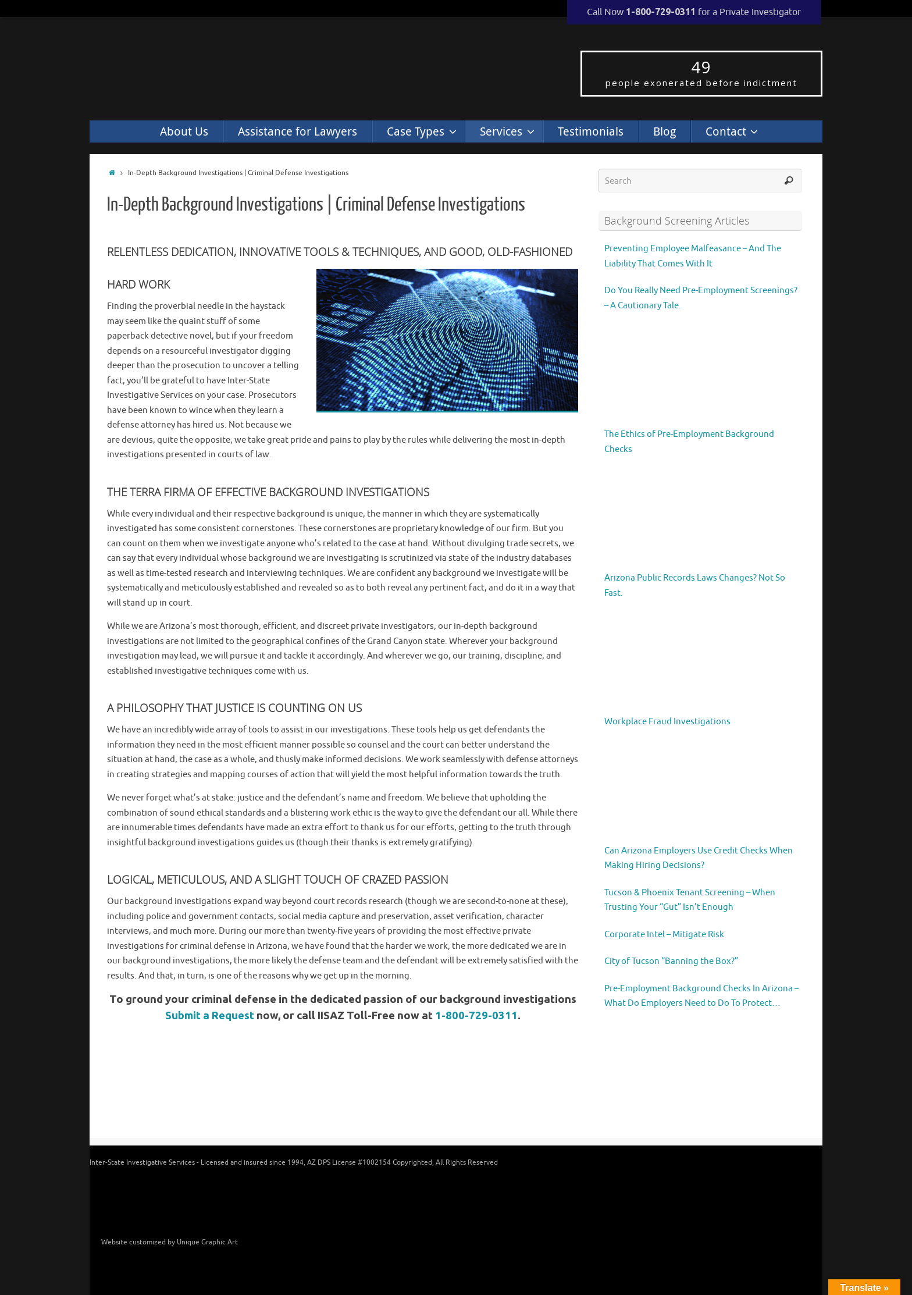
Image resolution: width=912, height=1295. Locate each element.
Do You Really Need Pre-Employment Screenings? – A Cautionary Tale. (700, 298)
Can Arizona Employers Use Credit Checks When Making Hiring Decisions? (698, 858)
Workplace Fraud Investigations (667, 721)
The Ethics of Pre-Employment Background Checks (689, 442)
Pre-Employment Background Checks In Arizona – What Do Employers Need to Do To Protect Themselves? (701, 997)
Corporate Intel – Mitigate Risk (664, 934)
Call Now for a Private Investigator (694, 12)
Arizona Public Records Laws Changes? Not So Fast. (694, 585)
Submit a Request (209, 1015)
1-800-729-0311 (476, 1015)
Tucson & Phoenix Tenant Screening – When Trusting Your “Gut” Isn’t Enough (689, 900)
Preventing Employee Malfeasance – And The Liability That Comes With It (692, 256)
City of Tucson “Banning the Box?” (671, 961)
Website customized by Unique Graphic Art (169, 1242)
